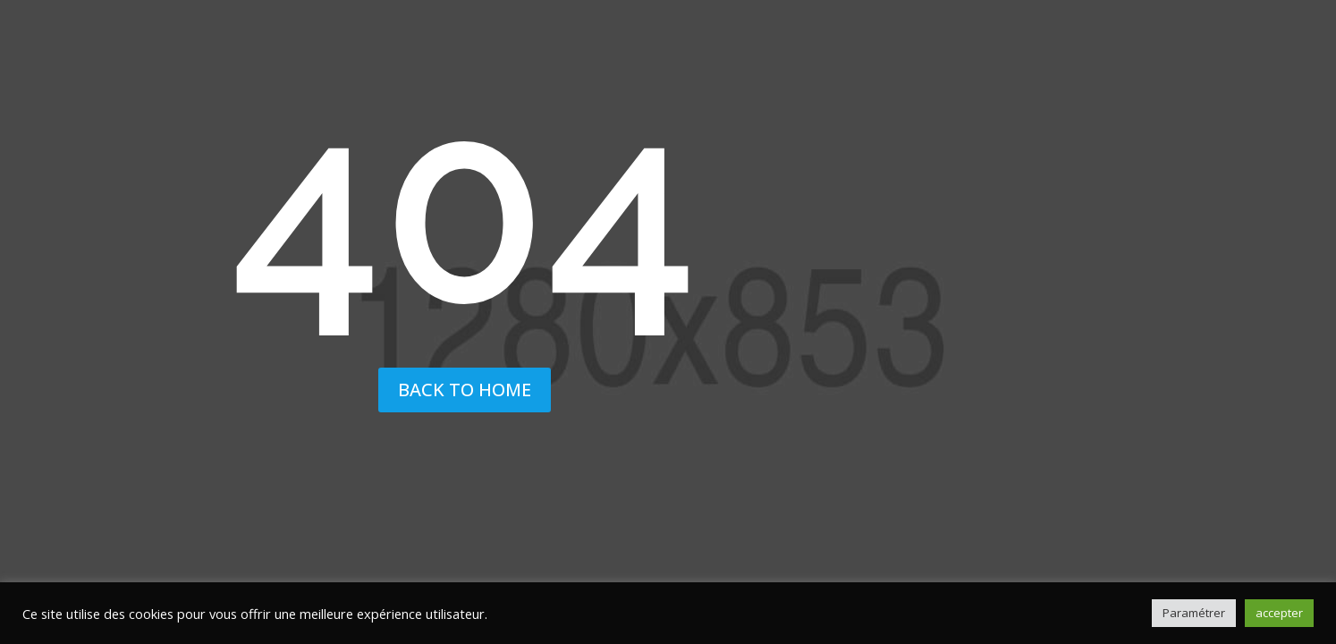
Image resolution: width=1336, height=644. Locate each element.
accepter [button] (1279, 613)
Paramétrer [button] (1194, 613)
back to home (464, 389)
